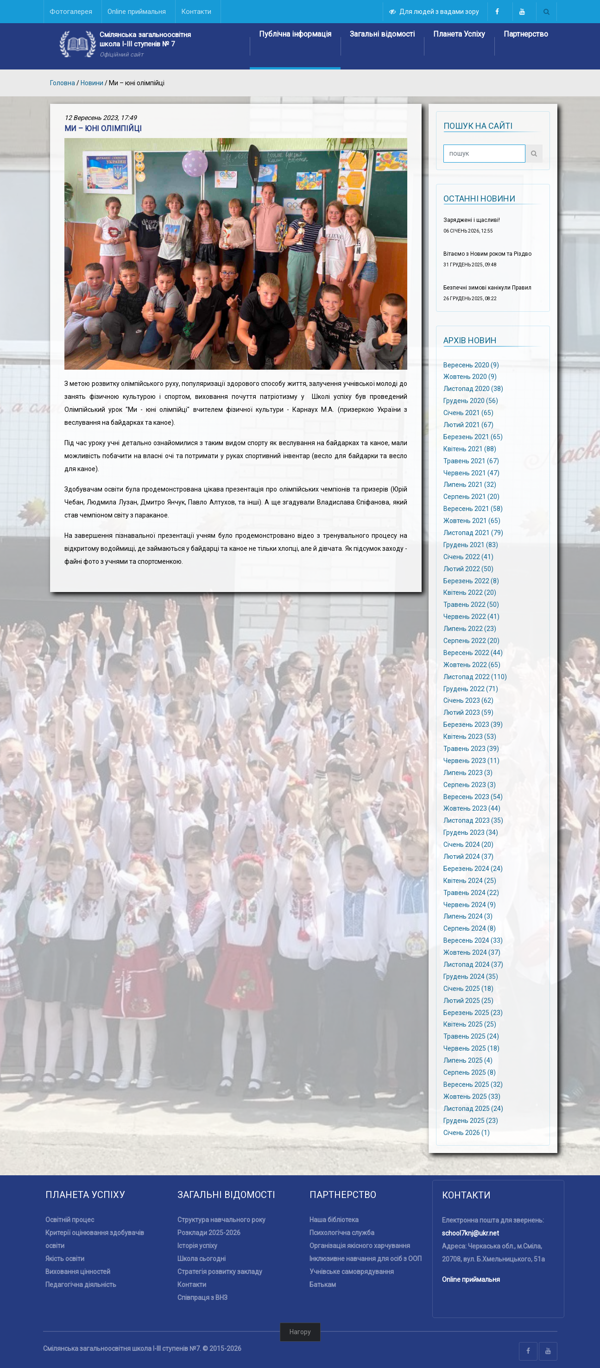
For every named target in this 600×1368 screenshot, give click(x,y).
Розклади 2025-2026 (208, 1232)
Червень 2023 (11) (471, 760)
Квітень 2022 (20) (469, 592)
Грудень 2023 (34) (470, 832)
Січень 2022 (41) (468, 556)
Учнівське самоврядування (351, 1271)
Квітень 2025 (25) (469, 1024)
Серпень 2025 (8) (469, 1072)
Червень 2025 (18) (471, 1048)
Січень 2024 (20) (468, 844)
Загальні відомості (382, 34)
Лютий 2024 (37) (468, 856)
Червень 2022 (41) (471, 616)
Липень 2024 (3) (468, 916)
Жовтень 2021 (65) (471, 520)
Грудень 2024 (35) (470, 976)
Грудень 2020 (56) (470, 400)
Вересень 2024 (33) (473, 940)
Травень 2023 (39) (471, 748)
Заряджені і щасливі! (471, 220)
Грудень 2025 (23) (470, 1120)
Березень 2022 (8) (471, 580)
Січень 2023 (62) (468, 700)
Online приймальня (471, 1279)
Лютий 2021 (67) (468, 425)
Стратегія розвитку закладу (219, 1271)
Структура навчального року (221, 1219)
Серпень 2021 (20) (471, 496)
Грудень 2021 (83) (470, 544)
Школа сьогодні (201, 1258)
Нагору (300, 1332)
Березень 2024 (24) (473, 868)
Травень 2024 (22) (471, 892)
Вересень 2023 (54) (473, 796)
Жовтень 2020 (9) (470, 376)
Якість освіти (64, 1258)
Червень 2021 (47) (471, 472)
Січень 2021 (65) (468, 412)
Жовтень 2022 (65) (471, 664)
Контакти (191, 1284)
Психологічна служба (341, 1232)
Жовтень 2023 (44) (471, 808)
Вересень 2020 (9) (471, 364)
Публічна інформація (295, 34)
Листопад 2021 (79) (473, 532)
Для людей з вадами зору (434, 11)
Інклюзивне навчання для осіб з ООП (365, 1258)
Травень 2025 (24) (471, 1036)
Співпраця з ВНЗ (202, 1297)
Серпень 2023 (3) (469, 784)
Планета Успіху (459, 34)
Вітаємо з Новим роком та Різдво (487, 254)
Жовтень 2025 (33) (471, 1096)
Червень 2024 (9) (469, 904)
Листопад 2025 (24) (473, 1108)
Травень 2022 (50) (471, 604)
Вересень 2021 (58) (473, 508)
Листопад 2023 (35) (473, 820)
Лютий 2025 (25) (468, 1000)
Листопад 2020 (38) (473, 388)
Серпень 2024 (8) (469, 928)
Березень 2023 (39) (473, 724)
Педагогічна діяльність (80, 1284)
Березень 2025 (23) (473, 1012)
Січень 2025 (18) (468, 988)
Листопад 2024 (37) (473, 964)
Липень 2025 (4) (468, 1060)
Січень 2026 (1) (466, 1132)
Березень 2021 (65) (473, 437)
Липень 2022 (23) (469, 628)
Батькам (322, 1284)
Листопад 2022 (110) (475, 676)
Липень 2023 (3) (468, 772)
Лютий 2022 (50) (468, 568)
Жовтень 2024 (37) (471, 952)
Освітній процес (69, 1219)
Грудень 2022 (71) (470, 688)
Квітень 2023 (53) (469, 736)
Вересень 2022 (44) (473, 652)
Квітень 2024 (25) (469, 880)
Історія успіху (197, 1245)
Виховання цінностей (77, 1271)
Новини (92, 83)
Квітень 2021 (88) (469, 448)
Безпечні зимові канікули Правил (487, 287)
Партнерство (526, 34)
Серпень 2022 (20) (471, 640)
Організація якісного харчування (359, 1245)
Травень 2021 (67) (471, 460)
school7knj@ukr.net (470, 1233)
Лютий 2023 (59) (468, 712)
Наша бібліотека (334, 1219)
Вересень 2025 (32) (473, 1084)
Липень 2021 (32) (469, 484)
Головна (62, 83)
